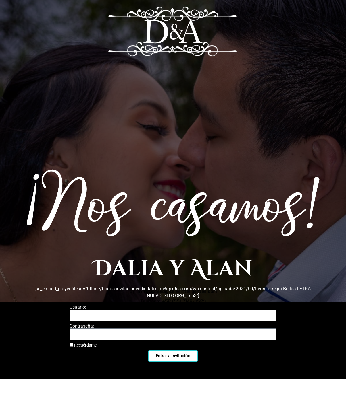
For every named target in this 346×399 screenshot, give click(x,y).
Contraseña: (82, 326)
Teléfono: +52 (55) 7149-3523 (173, 125)
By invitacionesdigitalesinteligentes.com (173, 115)
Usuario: (78, 307)
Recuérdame (83, 345)
